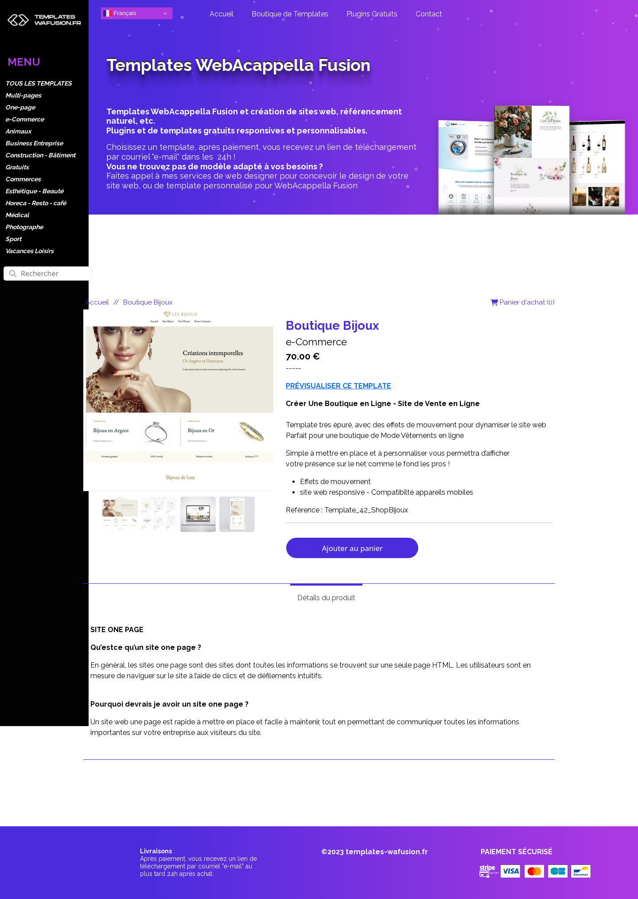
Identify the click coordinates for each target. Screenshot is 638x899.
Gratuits (17, 167)
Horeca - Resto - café (35, 203)
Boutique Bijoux (148, 302)
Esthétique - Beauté (34, 191)
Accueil (97, 302)
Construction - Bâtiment (40, 155)
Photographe (24, 227)
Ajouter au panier (352, 548)
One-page (20, 107)
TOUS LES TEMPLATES (38, 83)
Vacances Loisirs (29, 250)
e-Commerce (24, 119)
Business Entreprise (34, 143)
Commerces (23, 179)
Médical (17, 215)
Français (119, 13)
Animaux (18, 131)
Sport (13, 238)
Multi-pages (23, 95)
